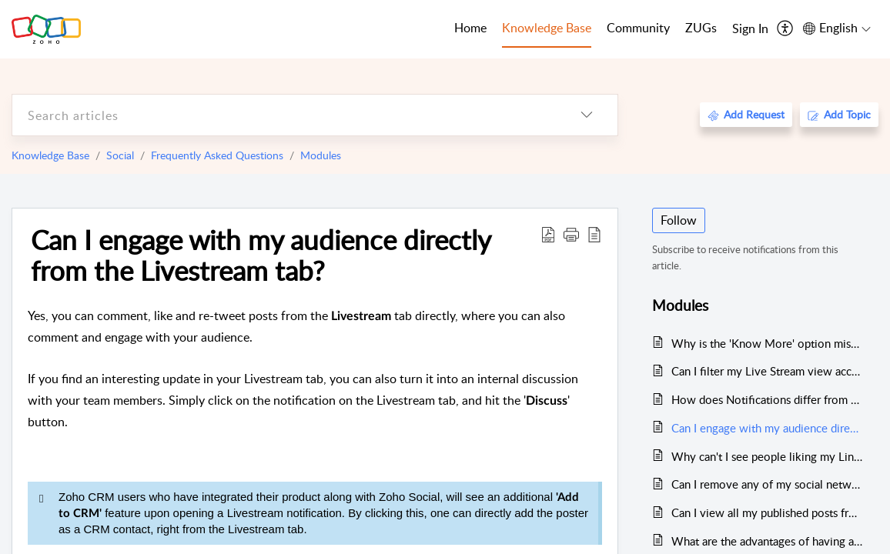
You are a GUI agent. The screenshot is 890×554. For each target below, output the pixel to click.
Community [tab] (638, 27)
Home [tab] (470, 27)
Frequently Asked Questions (217, 155)
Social (120, 155)
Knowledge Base (50, 155)
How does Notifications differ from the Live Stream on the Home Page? (767, 399)
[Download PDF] (548, 234)
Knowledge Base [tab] (546, 27)
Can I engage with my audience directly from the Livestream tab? (260, 254)
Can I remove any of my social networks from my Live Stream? (767, 484)
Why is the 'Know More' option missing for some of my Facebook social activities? (767, 343)
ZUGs (701, 27)
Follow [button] (679, 220)
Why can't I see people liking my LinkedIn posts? (767, 456)
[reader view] (594, 234)
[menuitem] (750, 29)
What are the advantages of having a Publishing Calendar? (767, 541)
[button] (571, 234)
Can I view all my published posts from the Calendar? (767, 512)
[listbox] (586, 115)
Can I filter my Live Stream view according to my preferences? (767, 371)
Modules (320, 155)
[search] (284, 115)
